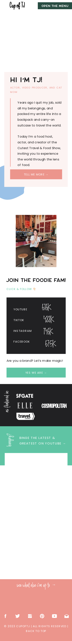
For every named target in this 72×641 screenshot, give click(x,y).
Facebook (21, 342)
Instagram (22, 331)
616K (46, 308)
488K (49, 320)
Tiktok (18, 320)
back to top (36, 631)
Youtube (20, 309)
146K (48, 332)
